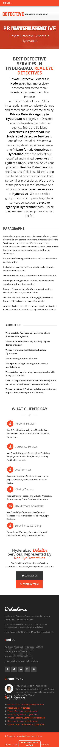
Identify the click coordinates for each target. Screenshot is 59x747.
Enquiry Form (29, 584)
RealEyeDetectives (29, 557)
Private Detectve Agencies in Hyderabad (26, 717)
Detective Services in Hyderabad (22, 721)
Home (8, 744)
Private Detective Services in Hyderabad (26, 724)
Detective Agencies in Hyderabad (22, 714)
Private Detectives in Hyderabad (22, 711)
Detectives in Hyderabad (18, 707)
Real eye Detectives (35, 70)
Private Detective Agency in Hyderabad (25, 704)
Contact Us (29, 575)
